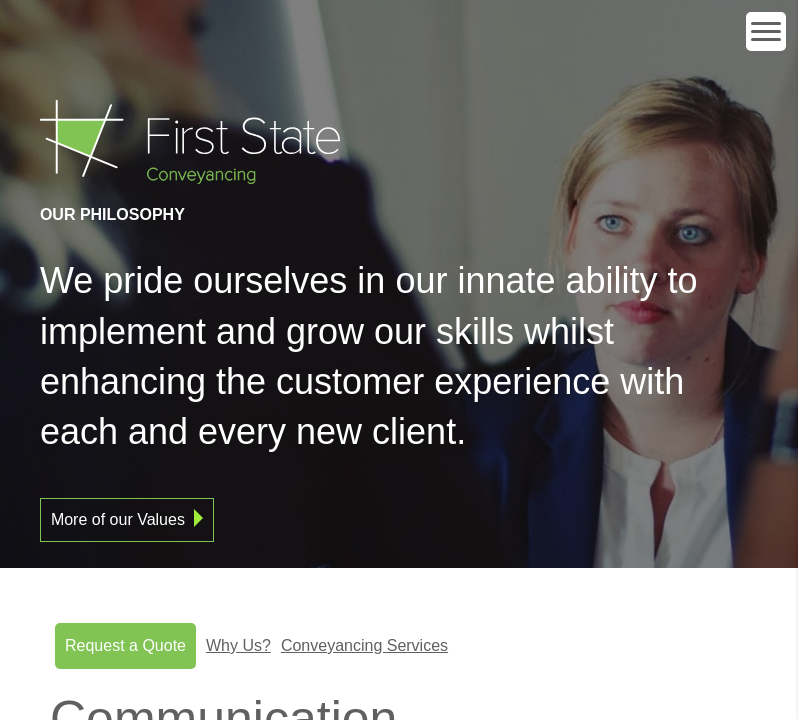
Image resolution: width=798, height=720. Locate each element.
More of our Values (118, 519)
